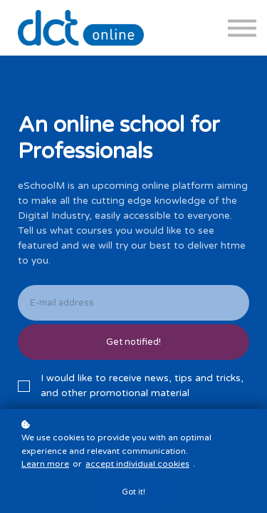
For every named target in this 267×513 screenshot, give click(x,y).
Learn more (45, 464)
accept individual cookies (137, 464)
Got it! (133, 492)
